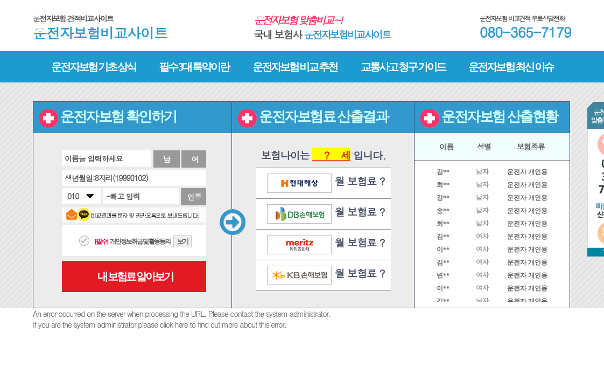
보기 (182, 241)
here (181, 324)
